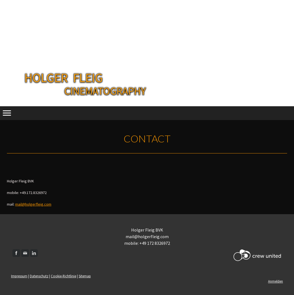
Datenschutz (39, 276)
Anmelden (275, 281)
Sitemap (85, 276)
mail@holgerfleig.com (33, 204)
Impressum (19, 276)
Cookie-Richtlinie (63, 276)
